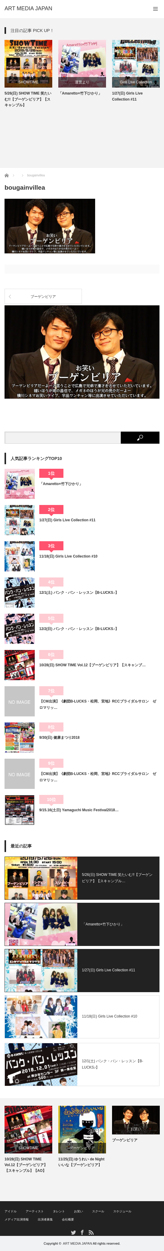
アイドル (11, 1211)
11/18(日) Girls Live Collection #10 (68, 556)
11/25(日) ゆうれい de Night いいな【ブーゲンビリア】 (81, 1162)
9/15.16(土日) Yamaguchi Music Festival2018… (79, 810)
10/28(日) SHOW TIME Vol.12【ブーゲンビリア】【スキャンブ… (92, 665)
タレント (59, 1211)
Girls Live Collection (136, 82)
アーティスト (35, 1211)
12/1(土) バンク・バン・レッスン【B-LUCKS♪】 (79, 592)
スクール (98, 1211)
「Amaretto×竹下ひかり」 (80, 93)
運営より (82, 82)
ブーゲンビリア (43, 296)
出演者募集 (45, 1219)
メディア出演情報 (17, 1219)
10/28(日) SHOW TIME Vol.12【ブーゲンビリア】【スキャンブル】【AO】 (26, 1165)
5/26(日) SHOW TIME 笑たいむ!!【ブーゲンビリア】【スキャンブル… (117, 878)
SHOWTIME (28, 82)
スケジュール (122, 1211)
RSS (91, 1232)
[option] (28, 74)
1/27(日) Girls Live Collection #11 (127, 96)
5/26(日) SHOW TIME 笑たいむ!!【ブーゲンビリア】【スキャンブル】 (28, 99)
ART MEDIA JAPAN (77, 1243)
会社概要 (68, 1219)
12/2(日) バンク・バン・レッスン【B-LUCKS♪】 (79, 629)
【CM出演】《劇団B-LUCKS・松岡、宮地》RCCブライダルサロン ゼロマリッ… (97, 704)
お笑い (135, 1129)
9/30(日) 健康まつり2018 (59, 737)
